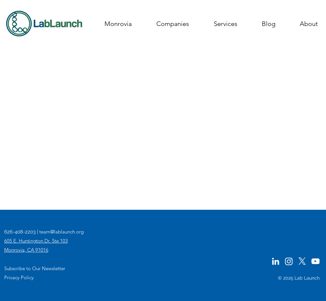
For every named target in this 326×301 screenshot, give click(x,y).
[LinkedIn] (276, 261)
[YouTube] (315, 261)
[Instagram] (289, 261)
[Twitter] (302, 261)
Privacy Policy (19, 277)
